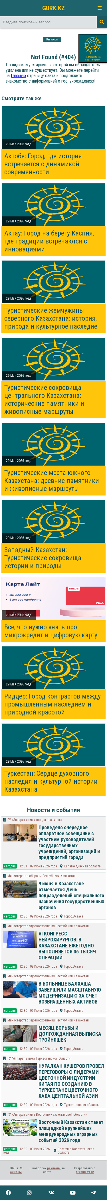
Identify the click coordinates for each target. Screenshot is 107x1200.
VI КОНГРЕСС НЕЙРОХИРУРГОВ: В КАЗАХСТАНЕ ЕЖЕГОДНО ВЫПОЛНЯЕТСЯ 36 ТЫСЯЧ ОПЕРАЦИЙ (67, 946)
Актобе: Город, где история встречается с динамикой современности (43, 164)
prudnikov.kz (85, 1172)
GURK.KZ (53, 8)
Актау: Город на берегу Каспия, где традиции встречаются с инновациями (49, 241)
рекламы (53, 1168)
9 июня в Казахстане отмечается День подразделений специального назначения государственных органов (71, 895)
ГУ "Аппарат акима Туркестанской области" (39, 1058)
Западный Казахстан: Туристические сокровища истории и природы (42, 558)
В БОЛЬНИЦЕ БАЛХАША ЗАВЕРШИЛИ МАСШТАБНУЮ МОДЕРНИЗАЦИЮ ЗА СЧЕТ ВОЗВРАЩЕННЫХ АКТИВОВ (70, 993)
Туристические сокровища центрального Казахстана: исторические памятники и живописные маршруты (44, 399)
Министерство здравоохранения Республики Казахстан (48, 926)
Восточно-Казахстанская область (76, 1150)
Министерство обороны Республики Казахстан (41, 876)
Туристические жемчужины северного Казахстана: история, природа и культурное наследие (50, 318)
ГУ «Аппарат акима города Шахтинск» (34, 820)
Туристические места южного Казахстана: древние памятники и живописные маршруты (51, 481)
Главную (18, 75)
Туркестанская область (81, 1105)
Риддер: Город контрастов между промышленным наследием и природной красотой (52, 704)
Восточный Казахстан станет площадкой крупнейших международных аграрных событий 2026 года (71, 1131)
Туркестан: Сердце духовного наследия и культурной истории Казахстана (51, 781)
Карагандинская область (82, 866)
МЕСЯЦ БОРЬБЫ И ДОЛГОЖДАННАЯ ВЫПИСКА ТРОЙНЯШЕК (70, 1034)
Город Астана (73, 916)
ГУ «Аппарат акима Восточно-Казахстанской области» (47, 1114)
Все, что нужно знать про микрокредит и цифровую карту (50, 631)
